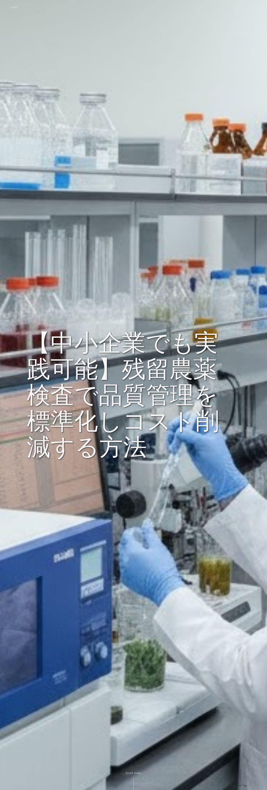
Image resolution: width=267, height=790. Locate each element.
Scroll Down (133, 773)
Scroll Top (240, 785)
